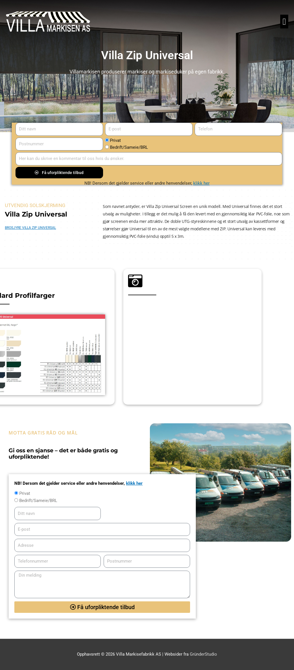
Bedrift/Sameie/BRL (129, 147)
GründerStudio (203, 654)
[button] (284, 21)
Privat (115, 140)
